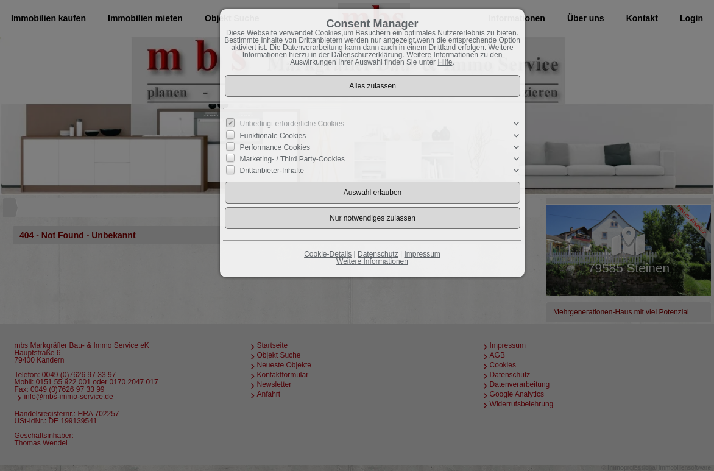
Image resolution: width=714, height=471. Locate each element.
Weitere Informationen (372, 261)
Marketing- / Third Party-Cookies (292, 159)
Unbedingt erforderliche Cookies (292, 123)
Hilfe (444, 62)
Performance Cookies (275, 147)
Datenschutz (378, 254)
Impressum (422, 254)
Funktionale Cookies (273, 135)
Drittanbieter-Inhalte (272, 170)
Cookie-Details (328, 254)
